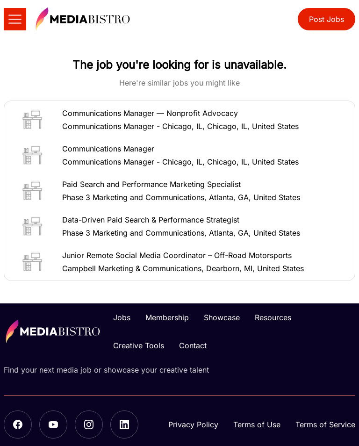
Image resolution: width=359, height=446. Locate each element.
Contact (193, 345)
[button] (179, 120)
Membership (167, 317)
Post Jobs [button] (326, 19)
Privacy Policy (193, 424)
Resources (273, 317)
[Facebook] (18, 424)
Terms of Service (325, 424)
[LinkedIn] (124, 424)
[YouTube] (53, 424)
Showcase (222, 317)
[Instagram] (89, 424)
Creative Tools (138, 345)
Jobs (121, 317)
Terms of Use (256, 424)
